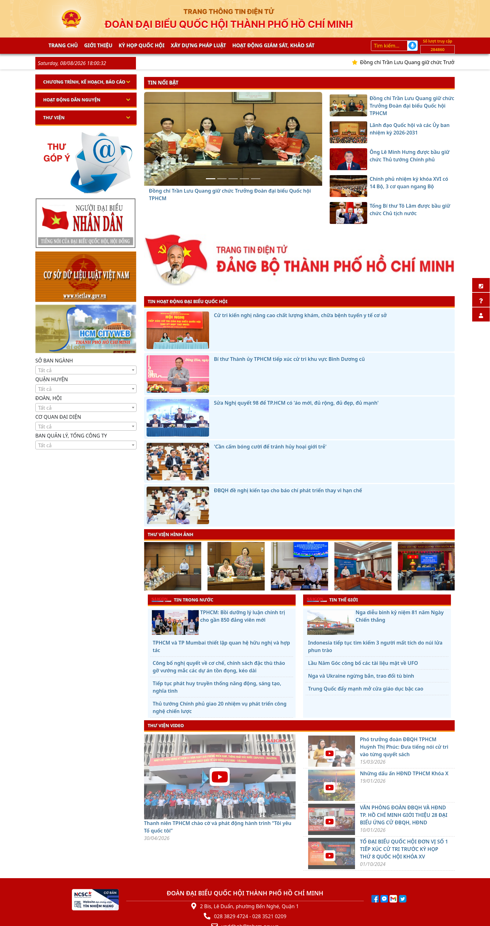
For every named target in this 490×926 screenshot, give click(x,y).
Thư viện (54, 117)
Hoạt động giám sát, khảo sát (273, 45)
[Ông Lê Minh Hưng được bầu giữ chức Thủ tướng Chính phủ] (233, 178)
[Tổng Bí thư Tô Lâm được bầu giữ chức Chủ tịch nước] (255, 178)
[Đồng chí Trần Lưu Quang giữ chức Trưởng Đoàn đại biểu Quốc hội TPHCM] (210, 178)
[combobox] (86, 370)
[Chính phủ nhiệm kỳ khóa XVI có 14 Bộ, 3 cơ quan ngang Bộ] (244, 178)
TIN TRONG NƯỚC (182, 599)
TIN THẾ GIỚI (332, 599)
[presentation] (148, 567)
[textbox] (86, 370)
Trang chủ (63, 45)
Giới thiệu (98, 45)
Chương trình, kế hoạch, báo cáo (84, 82)
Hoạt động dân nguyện (71, 100)
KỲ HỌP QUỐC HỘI (142, 45)
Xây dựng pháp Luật (198, 45)
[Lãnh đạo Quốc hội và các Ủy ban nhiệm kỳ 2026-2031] (222, 178)
